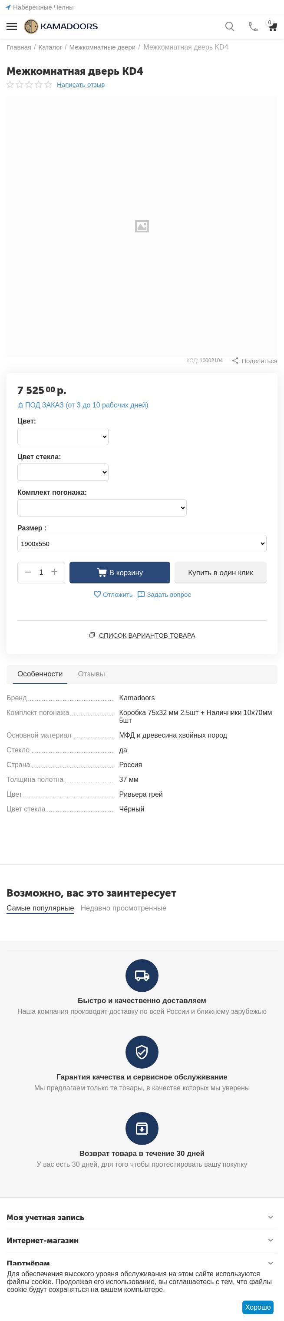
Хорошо (258, 1307)
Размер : (31, 528)
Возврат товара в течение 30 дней (142, 1176)
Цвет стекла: (39, 456)
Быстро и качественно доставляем (142, 1023)
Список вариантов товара (147, 635)
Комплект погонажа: (52, 492)
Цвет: (26, 421)
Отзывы (91, 674)
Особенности (40, 674)
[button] (254, 360)
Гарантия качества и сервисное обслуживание (142, 1100)
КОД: (192, 361)
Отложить (112, 594)
